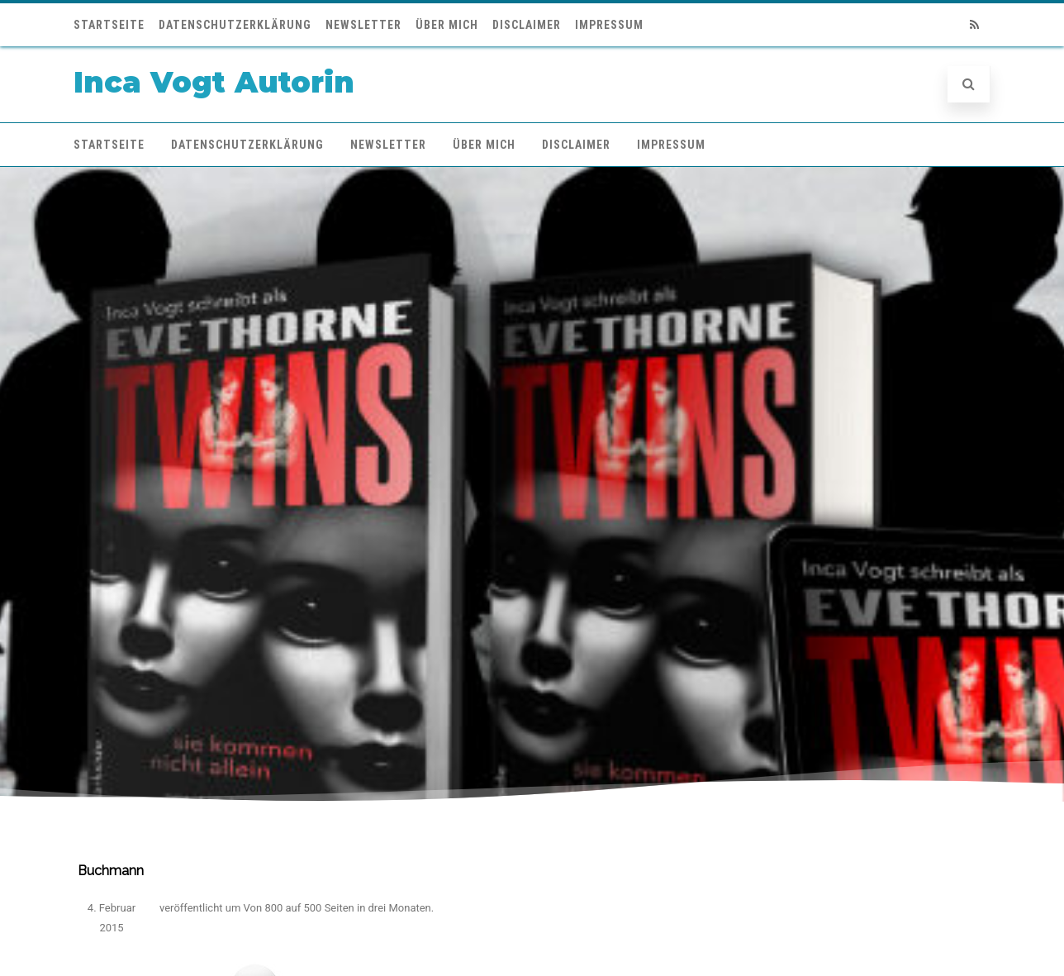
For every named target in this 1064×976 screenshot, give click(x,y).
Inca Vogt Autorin (214, 82)
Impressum (609, 24)
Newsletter (363, 24)
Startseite (109, 24)
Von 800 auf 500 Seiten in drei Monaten (337, 908)
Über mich (447, 24)
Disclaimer (526, 24)
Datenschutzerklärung (235, 24)
